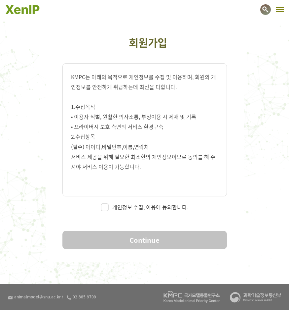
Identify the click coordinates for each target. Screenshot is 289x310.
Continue (144, 240)
